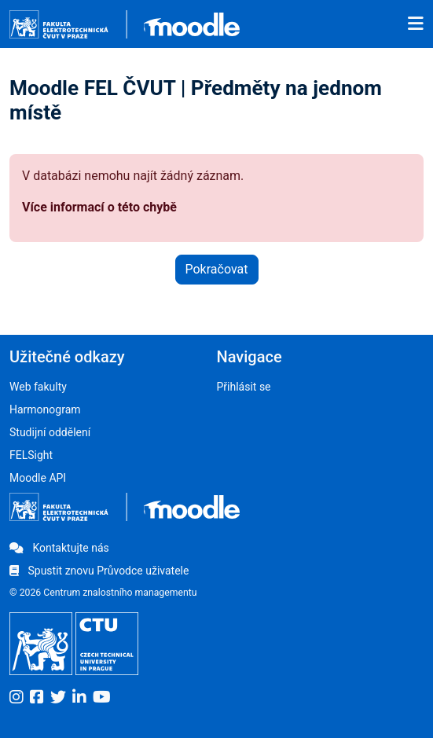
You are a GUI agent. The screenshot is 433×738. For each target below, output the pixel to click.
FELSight (31, 455)
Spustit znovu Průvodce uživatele (99, 570)
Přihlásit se (244, 386)
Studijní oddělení (49, 432)
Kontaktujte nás (59, 548)
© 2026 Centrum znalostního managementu (103, 592)
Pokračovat (216, 269)
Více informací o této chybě (99, 207)
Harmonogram (45, 409)
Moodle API (37, 478)
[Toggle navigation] (416, 24)
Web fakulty (38, 386)
